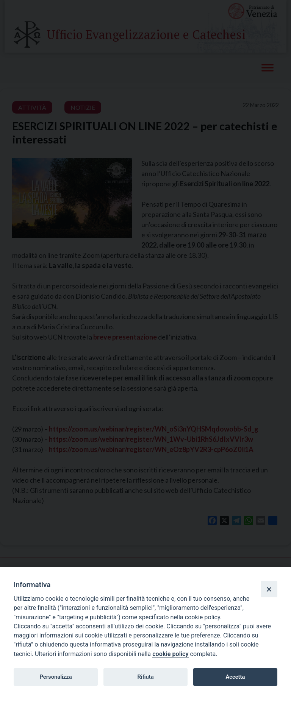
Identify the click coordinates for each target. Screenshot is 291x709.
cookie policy (170, 654)
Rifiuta (145, 676)
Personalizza (55, 676)
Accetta (235, 676)
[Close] (269, 589)
